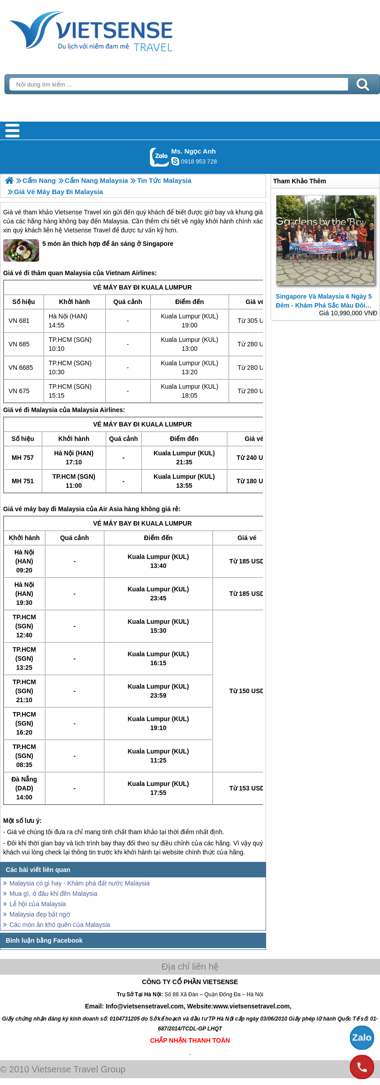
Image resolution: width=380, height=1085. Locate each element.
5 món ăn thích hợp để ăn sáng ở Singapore (88, 250)
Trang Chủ (113, 29)
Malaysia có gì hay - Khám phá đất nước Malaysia (79, 883)
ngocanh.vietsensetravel (175, 161)
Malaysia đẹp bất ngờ (39, 914)
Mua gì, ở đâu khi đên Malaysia (53, 893)
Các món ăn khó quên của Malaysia (59, 924)
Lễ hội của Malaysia (37, 904)
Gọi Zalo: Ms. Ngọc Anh (159, 157)
